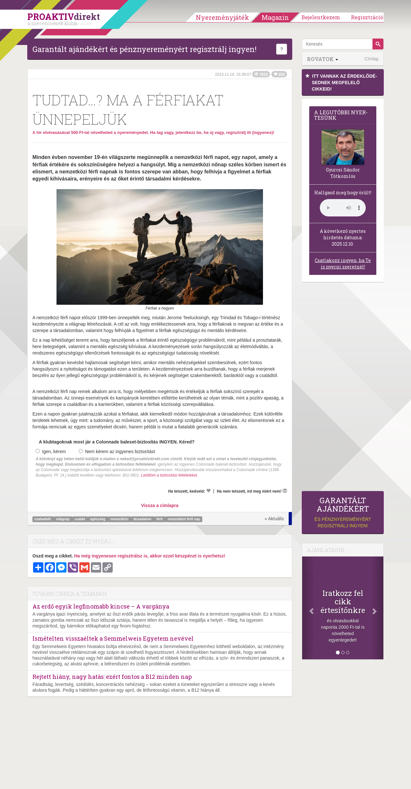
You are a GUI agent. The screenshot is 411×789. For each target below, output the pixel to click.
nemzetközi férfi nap (184, 519)
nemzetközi (119, 519)
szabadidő (43, 519)
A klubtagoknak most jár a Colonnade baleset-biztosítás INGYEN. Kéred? (117, 441)
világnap (63, 519)
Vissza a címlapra (159, 505)
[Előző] (308, 608)
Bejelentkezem (321, 17)
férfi (160, 519)
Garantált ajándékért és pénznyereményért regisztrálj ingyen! (144, 49)
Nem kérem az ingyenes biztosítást (117, 451)
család (80, 519)
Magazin (275, 17)
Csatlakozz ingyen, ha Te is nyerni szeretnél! (343, 263)
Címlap (371, 58)
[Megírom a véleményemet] (285, 490)
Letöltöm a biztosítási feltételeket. (169, 475)
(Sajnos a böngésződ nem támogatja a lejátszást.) (343, 207)
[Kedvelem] (208, 490)
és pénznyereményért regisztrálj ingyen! (343, 512)
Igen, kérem (51, 451)
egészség (98, 519)
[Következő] (377, 608)
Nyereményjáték (222, 17)
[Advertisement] (343, 388)
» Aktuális (274, 518)
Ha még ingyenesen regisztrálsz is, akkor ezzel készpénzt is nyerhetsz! (149, 555)
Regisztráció (367, 17)
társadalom (142, 519)
